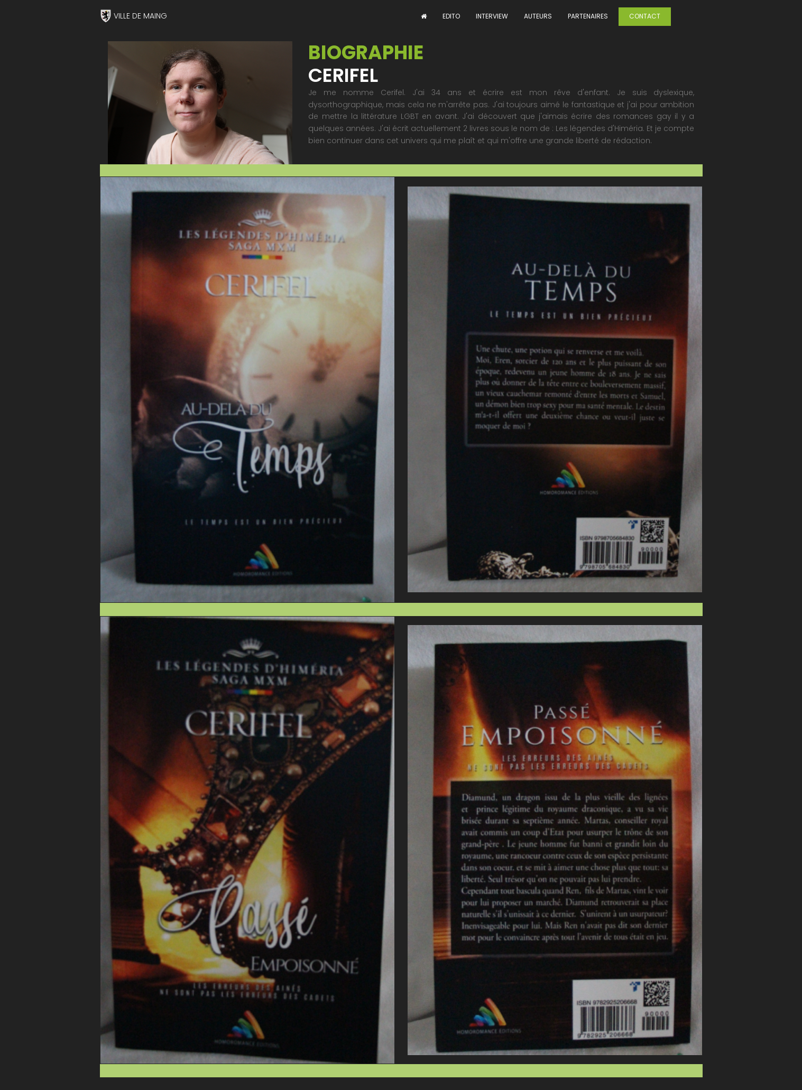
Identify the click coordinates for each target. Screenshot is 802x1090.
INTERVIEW (492, 16)
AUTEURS (538, 16)
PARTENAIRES (588, 16)
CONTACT (644, 16)
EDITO (451, 16)
